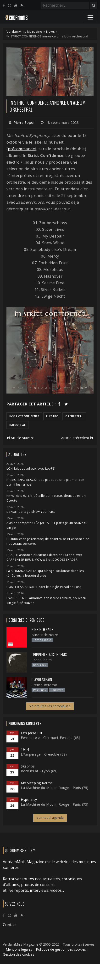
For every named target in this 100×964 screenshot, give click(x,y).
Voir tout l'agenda (50, 818)
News (50, 31)
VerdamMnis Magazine (24, 31)
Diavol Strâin (42, 680)
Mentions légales (19, 949)
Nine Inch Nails (43, 629)
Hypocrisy (29, 799)
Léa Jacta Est (32, 733)
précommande (21, 148)
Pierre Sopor (24, 122)
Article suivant (20, 437)
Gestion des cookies (18, 954)
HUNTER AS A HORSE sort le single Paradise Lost (43, 587)
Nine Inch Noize (45, 634)
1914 (25, 749)
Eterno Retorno (44, 685)
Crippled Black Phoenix (49, 655)
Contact (10, 924)
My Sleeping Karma (37, 783)
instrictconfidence (24, 416)
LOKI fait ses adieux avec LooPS (30, 468)
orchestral (74, 416)
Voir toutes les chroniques (50, 706)
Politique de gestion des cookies (61, 949)
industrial (17, 425)
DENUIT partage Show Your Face (31, 512)
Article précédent (77, 437)
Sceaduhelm (42, 660)
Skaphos (28, 766)
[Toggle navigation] (90, 17)
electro (52, 416)
